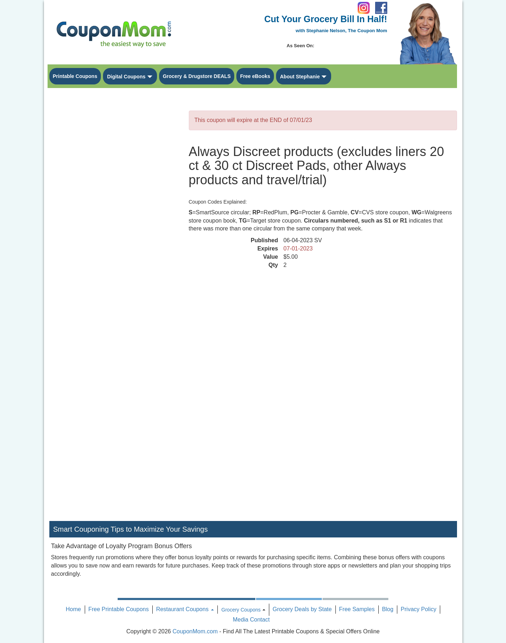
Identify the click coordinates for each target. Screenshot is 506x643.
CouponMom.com (194, 631)
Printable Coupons (75, 76)
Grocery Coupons (241, 610)
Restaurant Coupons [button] (184, 609)
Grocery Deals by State (301, 609)
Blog (387, 609)
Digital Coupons (126, 76)
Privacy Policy (419, 609)
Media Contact (251, 620)
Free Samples (357, 609)
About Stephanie (300, 76)
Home (73, 609)
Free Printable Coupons (118, 609)
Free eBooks (255, 76)
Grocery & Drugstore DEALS (197, 76)
